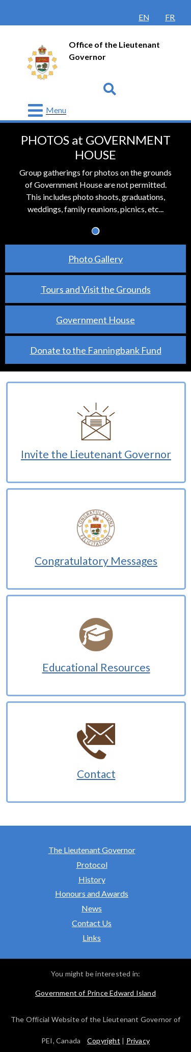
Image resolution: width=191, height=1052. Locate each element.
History (91, 879)
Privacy (138, 1040)
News (91, 908)
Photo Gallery (95, 258)
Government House (95, 319)
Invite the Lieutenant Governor (96, 454)
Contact (96, 773)
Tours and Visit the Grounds (96, 289)
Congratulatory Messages (96, 560)
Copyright (103, 1040)
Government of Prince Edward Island (95, 993)
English (144, 17)
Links (92, 937)
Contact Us (92, 923)
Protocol (91, 864)
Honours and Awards (91, 893)
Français (170, 17)
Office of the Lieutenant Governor (114, 50)
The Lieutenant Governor (94, 850)
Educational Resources (96, 667)
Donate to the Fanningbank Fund (95, 350)
